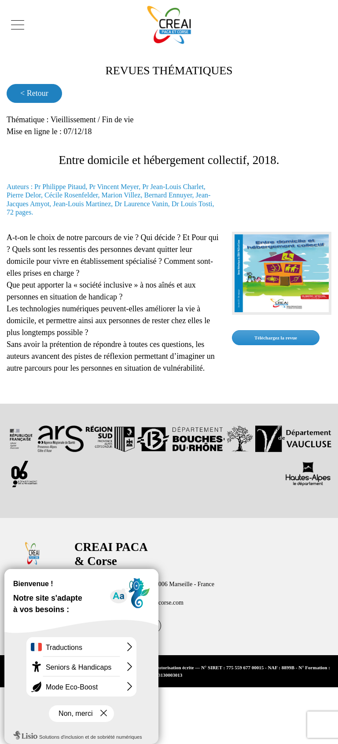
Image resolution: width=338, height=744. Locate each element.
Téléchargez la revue (281, 355)
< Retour (37, 93)
